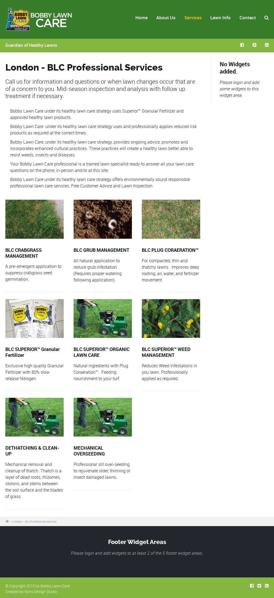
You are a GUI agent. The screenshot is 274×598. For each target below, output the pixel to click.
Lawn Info (220, 17)
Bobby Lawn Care (55, 585)
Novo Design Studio (41, 591)
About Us (166, 17)
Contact (247, 17)
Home (141, 17)
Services (193, 17)
